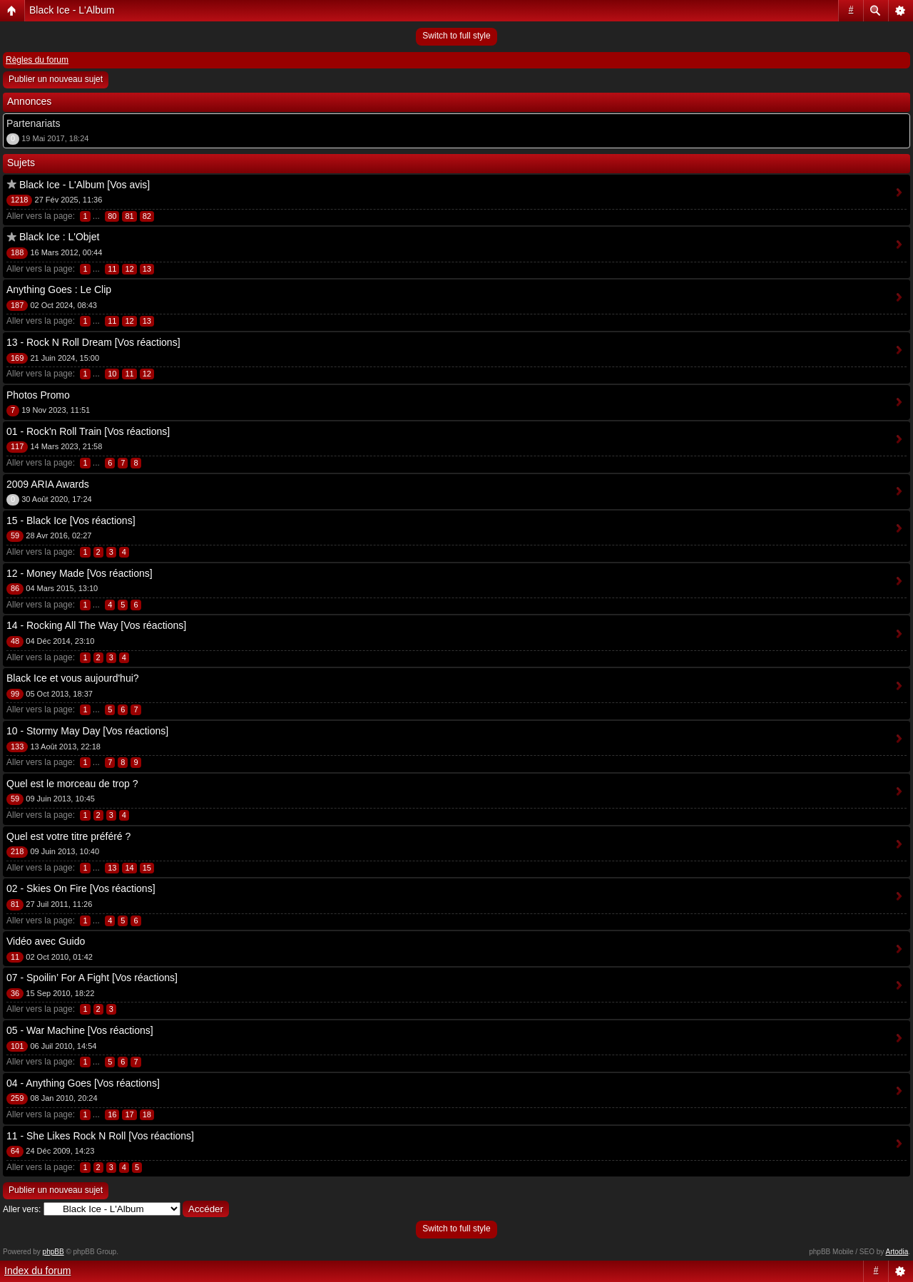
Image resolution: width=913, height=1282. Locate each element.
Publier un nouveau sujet (56, 79)
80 (112, 216)
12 (129, 269)
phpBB (53, 1252)
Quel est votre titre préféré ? (68, 836)
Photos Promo (38, 395)
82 (147, 216)
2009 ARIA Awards (47, 484)
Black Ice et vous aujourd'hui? (72, 678)
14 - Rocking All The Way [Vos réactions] (96, 625)
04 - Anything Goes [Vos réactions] (83, 1083)
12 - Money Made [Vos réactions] (79, 573)
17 (129, 1114)
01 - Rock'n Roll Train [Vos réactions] (88, 431)
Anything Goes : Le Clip (58, 289)
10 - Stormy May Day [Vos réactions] (87, 731)
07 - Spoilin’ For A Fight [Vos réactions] (92, 977)
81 (129, 216)
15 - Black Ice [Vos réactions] (71, 520)
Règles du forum (37, 60)
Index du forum (37, 1270)
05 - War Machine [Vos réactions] (79, 1030)
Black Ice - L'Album (71, 10)
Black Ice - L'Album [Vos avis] (84, 184)
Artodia (897, 1252)
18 (147, 1114)
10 (112, 373)
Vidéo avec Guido (45, 941)
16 (112, 1114)
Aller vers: (22, 1209)
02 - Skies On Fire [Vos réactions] (80, 888)
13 (147, 269)
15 (147, 867)
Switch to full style (456, 36)
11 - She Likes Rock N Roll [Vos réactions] (100, 1136)
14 (129, 867)
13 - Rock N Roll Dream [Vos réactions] (93, 342)
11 (112, 269)
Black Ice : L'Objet (59, 236)
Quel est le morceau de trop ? (72, 783)
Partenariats (33, 123)
